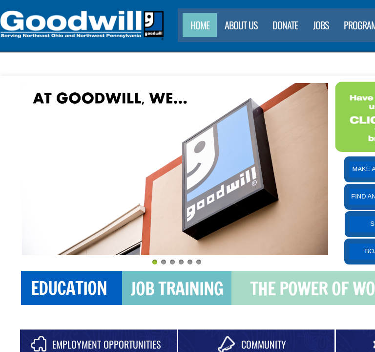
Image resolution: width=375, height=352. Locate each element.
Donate (285, 25)
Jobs (321, 25)
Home (199, 25)
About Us (241, 25)
